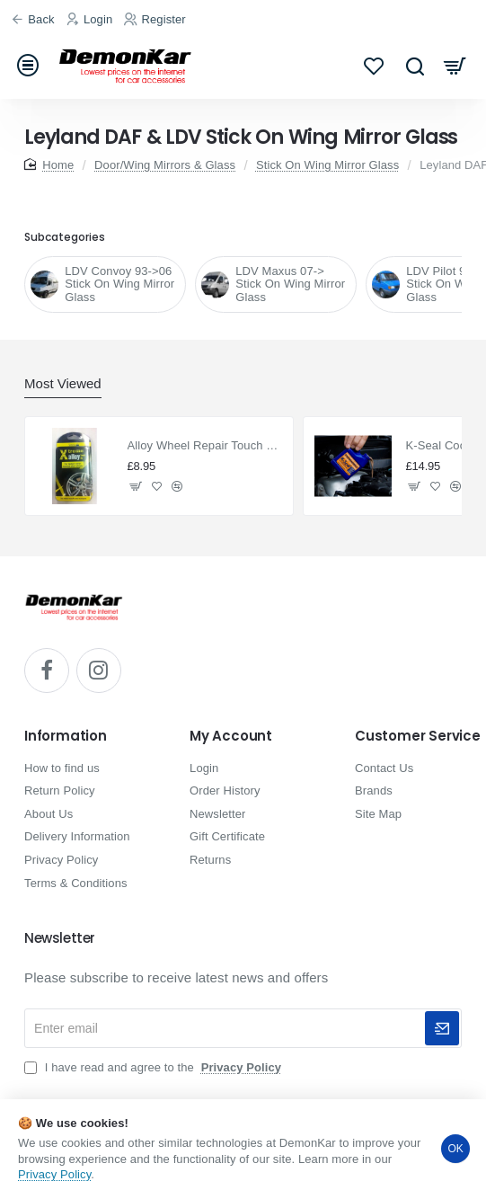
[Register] (157, 20)
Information (65, 736)
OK (456, 1148)
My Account (231, 736)
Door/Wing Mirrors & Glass (164, 165)
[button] (136, 485)
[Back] (35, 20)
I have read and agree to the (154, 1067)
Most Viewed (63, 383)
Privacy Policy (54, 1174)
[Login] (92, 20)
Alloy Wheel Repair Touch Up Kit (205, 445)
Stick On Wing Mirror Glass (327, 165)
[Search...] (414, 65)
